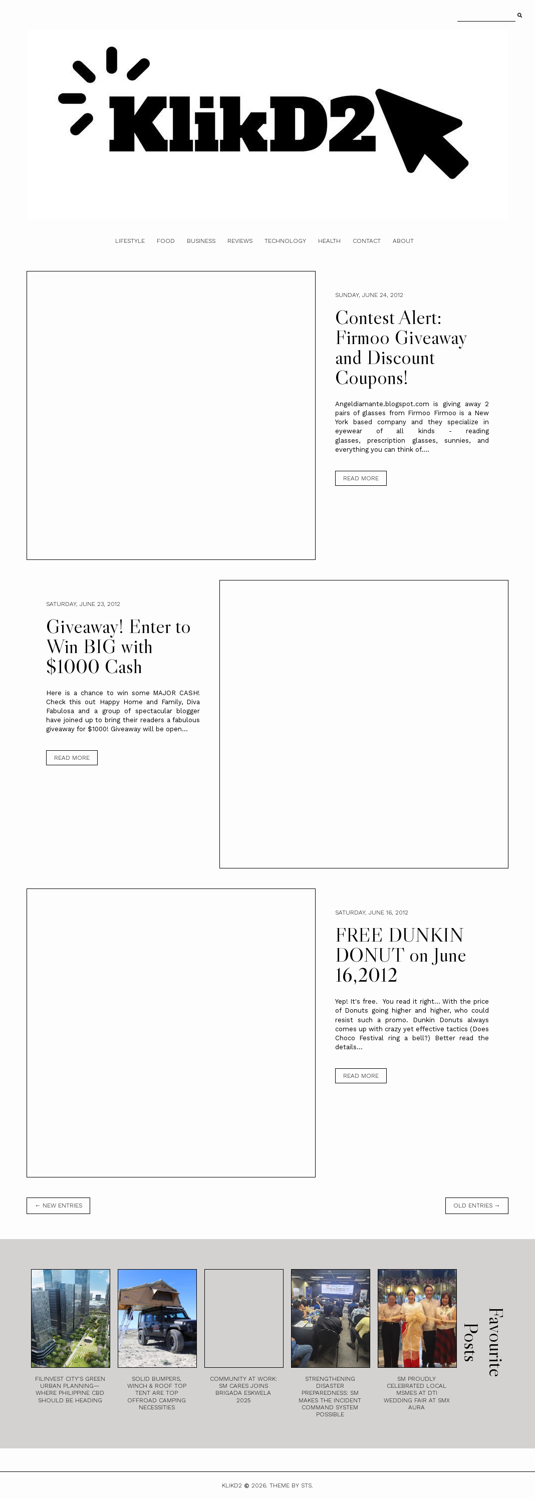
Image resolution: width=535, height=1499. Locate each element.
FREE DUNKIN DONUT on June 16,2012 (400, 954)
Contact (367, 240)
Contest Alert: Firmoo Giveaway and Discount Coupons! (401, 347)
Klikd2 (232, 1485)
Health (329, 240)
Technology (285, 240)
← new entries (58, 1205)
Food (166, 240)
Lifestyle (130, 240)
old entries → (476, 1205)
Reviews (239, 240)
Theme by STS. (291, 1485)
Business (201, 240)
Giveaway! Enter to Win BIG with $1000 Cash (118, 646)
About (403, 240)
